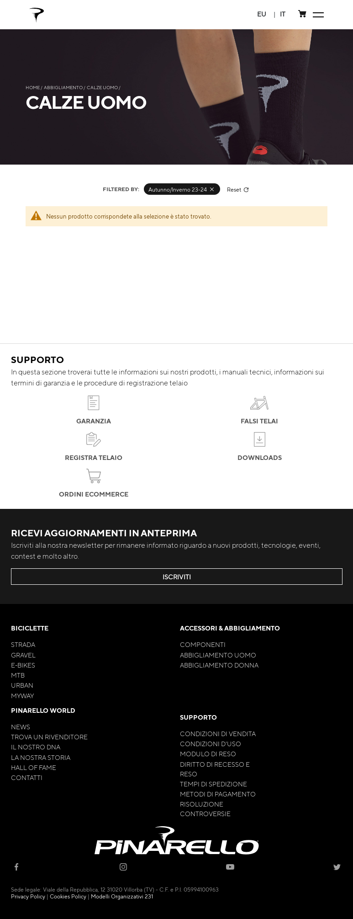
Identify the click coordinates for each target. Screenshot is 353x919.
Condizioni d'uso (210, 743)
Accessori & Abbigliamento (230, 628)
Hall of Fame (33, 767)
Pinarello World (43, 710)
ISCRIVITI (177, 576)
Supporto (198, 717)
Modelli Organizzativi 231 (122, 896)
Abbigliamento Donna (219, 665)
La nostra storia (40, 757)
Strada (23, 644)
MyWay (22, 695)
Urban (22, 685)
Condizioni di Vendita (218, 733)
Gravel (23, 655)
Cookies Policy (68, 896)
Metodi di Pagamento (218, 794)
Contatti (26, 777)
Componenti (203, 644)
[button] (261, 14)
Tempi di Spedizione (213, 784)
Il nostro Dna (35, 747)
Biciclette (29, 628)
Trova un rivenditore (49, 736)
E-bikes (23, 665)
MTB (18, 675)
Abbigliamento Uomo (218, 655)
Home (33, 87)
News (20, 726)
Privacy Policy (28, 896)
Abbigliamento (64, 87)
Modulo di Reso (208, 753)
